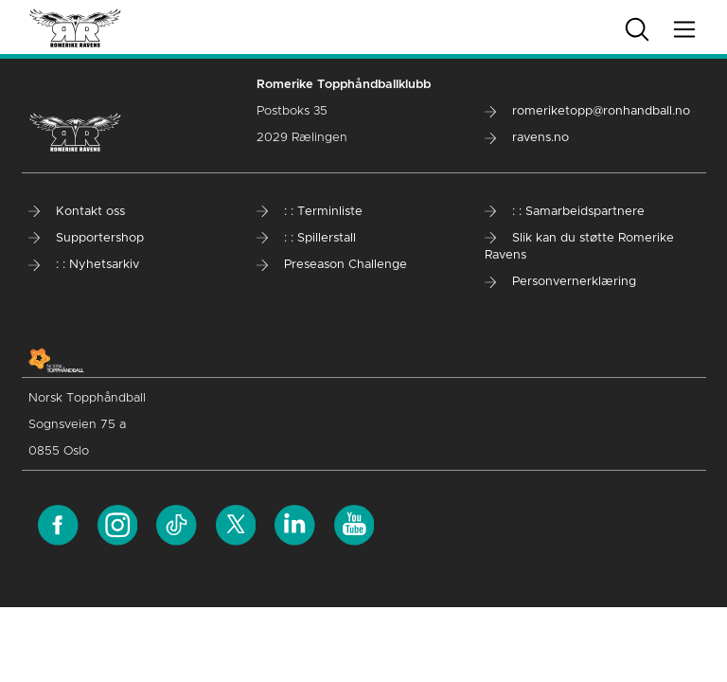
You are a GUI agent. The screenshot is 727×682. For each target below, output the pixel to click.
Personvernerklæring (560, 282)
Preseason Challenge (332, 265)
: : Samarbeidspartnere (565, 212)
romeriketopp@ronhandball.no (587, 111)
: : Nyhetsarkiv (83, 265)
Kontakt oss (76, 212)
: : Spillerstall (306, 238)
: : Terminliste (310, 212)
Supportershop (86, 238)
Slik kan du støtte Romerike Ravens (579, 246)
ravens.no (527, 138)
